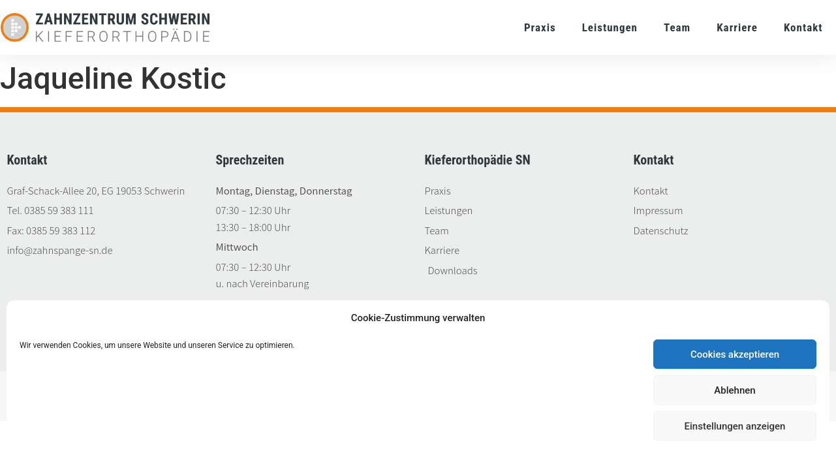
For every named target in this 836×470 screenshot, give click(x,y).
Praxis (540, 27)
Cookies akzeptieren (734, 354)
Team (677, 27)
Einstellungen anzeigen (735, 426)
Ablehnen (734, 390)
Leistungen (610, 27)
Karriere (737, 27)
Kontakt (803, 27)
